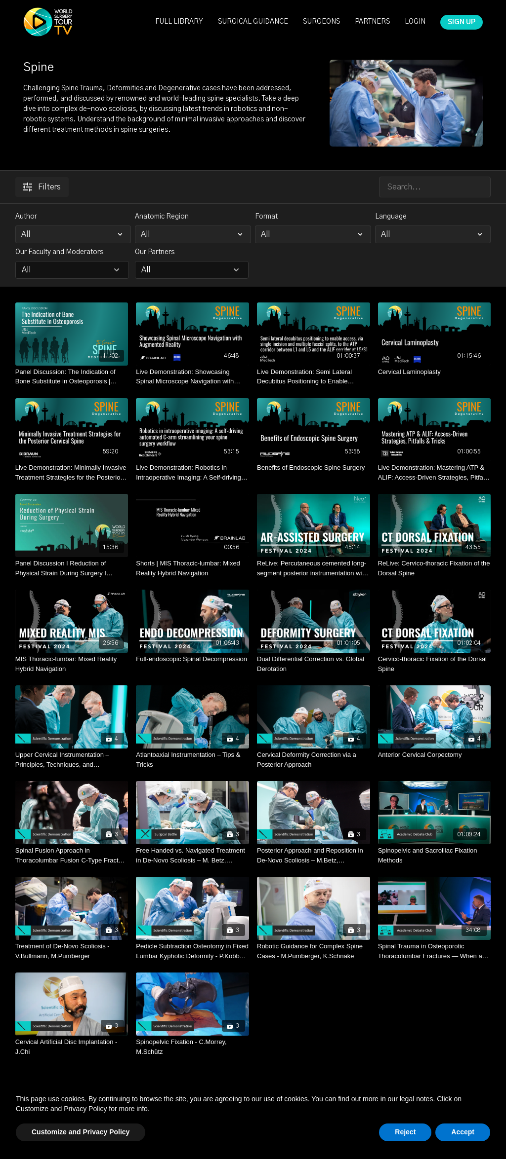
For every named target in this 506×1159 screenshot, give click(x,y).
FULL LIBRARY (179, 21)
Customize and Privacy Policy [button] (80, 1132)
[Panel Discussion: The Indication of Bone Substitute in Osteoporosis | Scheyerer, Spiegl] (71, 376)
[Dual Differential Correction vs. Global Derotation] (313, 663)
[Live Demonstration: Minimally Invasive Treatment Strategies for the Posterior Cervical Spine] (71, 472)
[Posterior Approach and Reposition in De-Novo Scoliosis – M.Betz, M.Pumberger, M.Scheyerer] (313, 855)
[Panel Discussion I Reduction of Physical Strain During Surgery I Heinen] (71, 568)
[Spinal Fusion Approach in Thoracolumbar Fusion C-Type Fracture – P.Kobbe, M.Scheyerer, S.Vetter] (71, 855)
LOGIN (415, 21)
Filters (42, 187)
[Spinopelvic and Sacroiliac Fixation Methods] (434, 855)
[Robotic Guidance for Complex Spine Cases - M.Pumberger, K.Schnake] (313, 951)
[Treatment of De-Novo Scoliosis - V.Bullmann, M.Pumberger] (71, 951)
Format (266, 216)
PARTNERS (372, 21)
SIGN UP (461, 22)
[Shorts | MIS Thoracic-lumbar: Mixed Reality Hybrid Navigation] (192, 568)
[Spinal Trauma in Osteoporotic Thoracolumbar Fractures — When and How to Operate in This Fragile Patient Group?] (434, 951)
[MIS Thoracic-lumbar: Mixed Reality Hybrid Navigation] (71, 663)
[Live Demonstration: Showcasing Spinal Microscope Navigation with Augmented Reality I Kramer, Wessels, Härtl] (192, 376)
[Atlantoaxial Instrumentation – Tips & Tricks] (192, 759)
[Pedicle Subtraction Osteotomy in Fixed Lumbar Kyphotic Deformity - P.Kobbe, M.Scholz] (192, 951)
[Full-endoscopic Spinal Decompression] (192, 659)
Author (26, 216)
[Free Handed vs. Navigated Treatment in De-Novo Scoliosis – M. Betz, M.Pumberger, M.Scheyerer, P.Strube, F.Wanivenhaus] (192, 855)
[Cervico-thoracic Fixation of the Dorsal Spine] (434, 663)
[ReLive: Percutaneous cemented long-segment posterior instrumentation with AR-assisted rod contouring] (313, 568)
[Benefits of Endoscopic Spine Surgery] (313, 468)
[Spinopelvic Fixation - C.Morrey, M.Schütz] (192, 1046)
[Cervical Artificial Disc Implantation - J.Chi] (71, 1046)
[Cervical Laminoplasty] (434, 372)
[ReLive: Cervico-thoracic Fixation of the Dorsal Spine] (434, 568)
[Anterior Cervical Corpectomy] (434, 755)
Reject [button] (405, 1132)
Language (391, 216)
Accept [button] (462, 1132)
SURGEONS (321, 21)
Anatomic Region (162, 216)
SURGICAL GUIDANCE (253, 21)
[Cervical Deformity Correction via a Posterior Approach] (313, 759)
